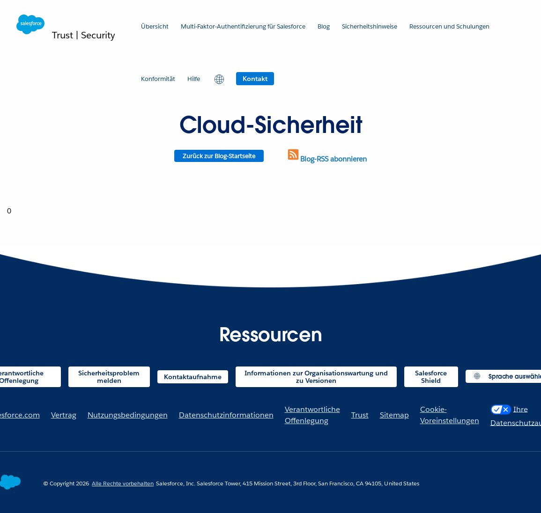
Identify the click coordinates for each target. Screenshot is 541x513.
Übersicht (155, 26)
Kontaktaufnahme (193, 377)
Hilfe (193, 79)
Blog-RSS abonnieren (326, 158)
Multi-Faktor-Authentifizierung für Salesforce (243, 26)
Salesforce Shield (431, 377)
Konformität (158, 79)
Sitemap (394, 415)
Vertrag (63, 415)
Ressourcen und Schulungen (449, 26)
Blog (324, 26)
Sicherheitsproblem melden (109, 377)
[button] (218, 78)
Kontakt (255, 78)
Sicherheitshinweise (369, 26)
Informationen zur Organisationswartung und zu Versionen (316, 377)
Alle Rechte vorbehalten (123, 483)
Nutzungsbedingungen (128, 415)
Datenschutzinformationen (226, 415)
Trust (360, 415)
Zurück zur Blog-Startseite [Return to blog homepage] (219, 156)
